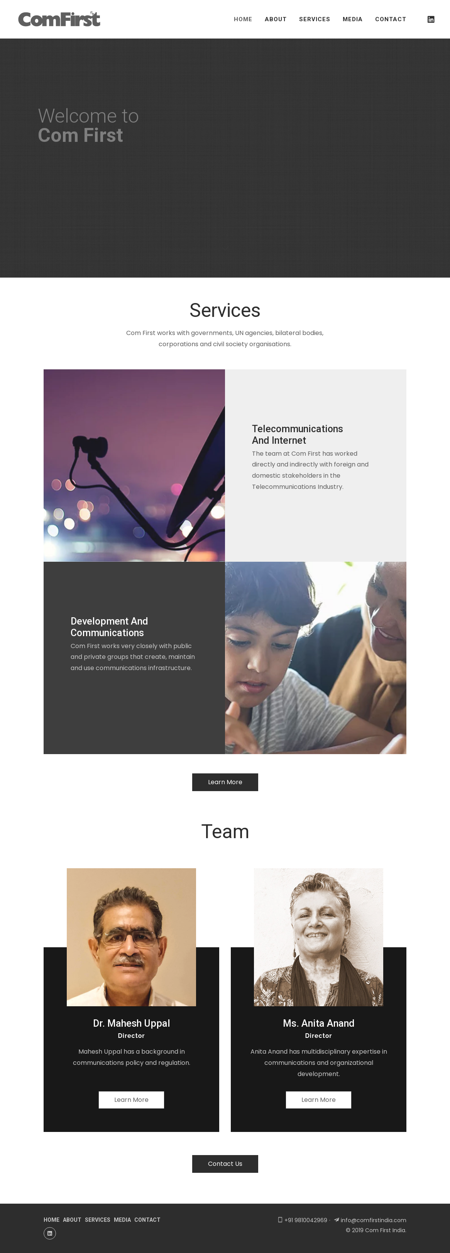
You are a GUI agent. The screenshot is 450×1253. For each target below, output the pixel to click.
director (131, 1035)
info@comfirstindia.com (373, 1220)
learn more (225, 782)
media (122, 1220)
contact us (225, 1163)
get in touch (73, 217)
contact (147, 1220)
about (72, 1220)
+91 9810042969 (305, 1220)
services (97, 1220)
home (51, 1220)
